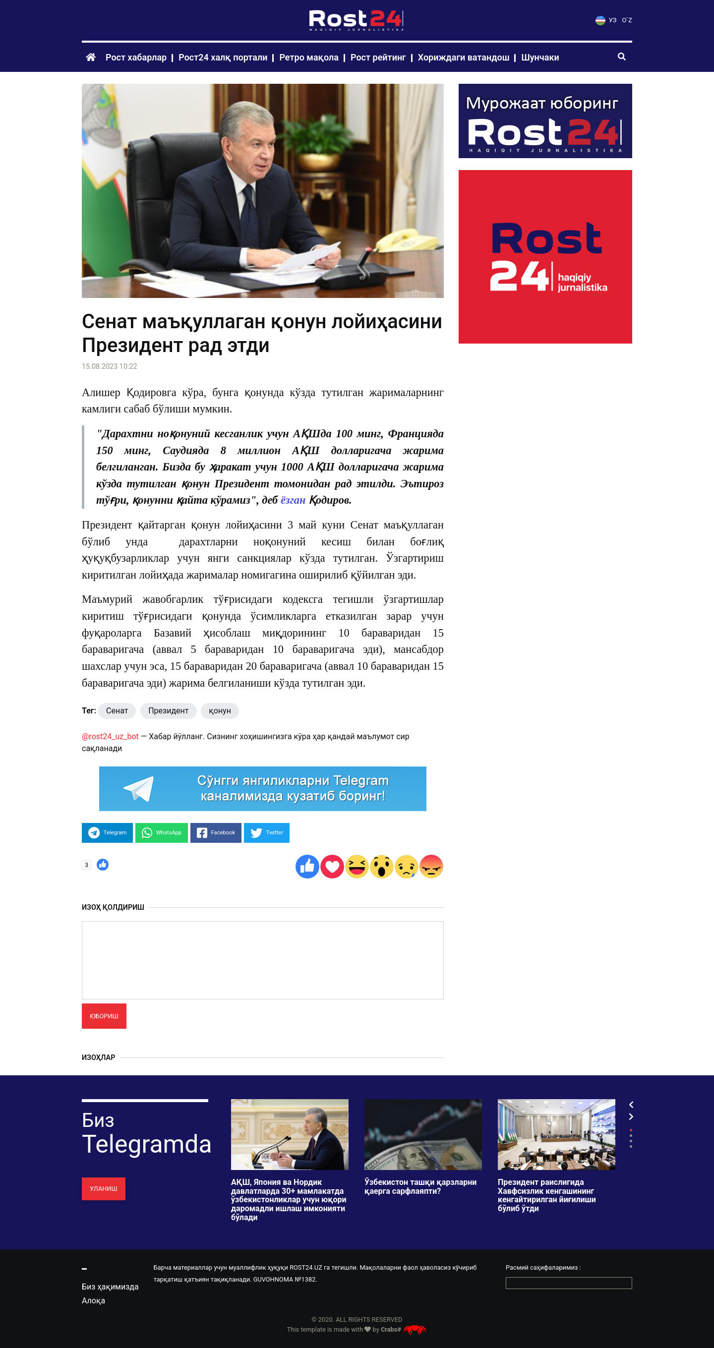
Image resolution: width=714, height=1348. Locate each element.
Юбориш (104, 1016)
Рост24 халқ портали (222, 57)
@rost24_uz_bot (110, 736)
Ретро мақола (309, 57)
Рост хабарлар (136, 57)
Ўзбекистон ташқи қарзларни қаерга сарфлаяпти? (420, 1186)
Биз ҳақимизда (110, 1286)
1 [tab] (631, 1130)
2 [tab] (631, 1135)
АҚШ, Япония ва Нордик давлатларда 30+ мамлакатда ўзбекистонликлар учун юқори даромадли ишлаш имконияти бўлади (289, 1200)
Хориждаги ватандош (464, 57)
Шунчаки (540, 57)
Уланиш (104, 1188)
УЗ (605, 20)
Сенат (117, 710)
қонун (220, 710)
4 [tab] (631, 1146)
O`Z (627, 20)
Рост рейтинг (378, 57)
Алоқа (93, 1300)
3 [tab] (631, 1141)
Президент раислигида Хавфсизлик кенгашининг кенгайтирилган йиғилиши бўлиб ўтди (547, 1195)
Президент (168, 710)
